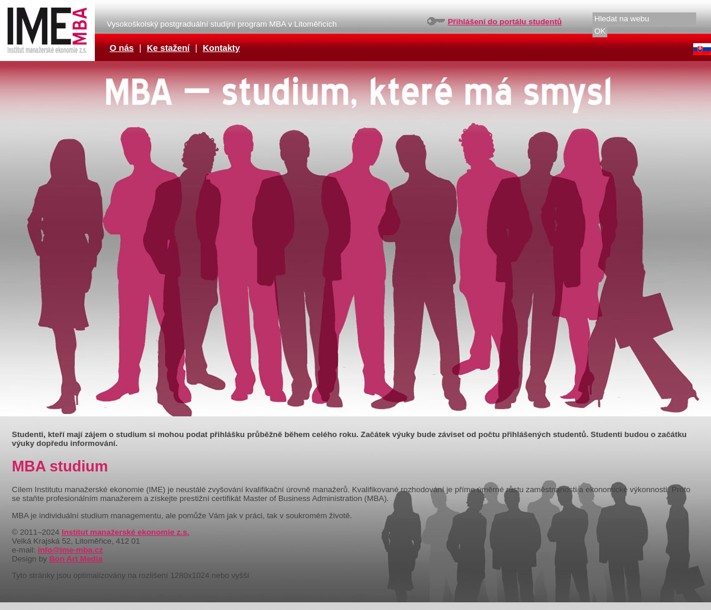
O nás (122, 48)
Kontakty (221, 48)
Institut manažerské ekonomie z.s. (126, 532)
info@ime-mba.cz (70, 549)
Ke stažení (168, 48)
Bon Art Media (76, 558)
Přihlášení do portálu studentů (505, 21)
